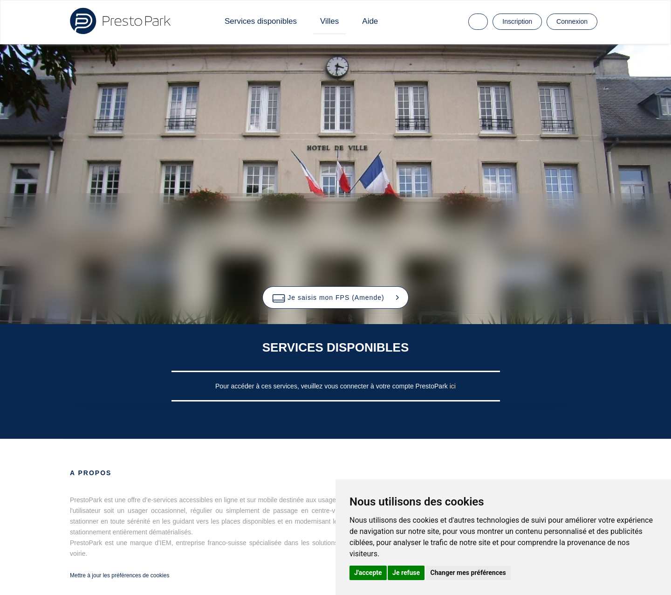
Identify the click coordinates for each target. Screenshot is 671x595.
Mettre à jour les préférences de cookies (119, 575)
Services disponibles (261, 21)
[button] (335, 297)
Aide (370, 21)
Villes (329, 21)
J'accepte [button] (368, 572)
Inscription (517, 21)
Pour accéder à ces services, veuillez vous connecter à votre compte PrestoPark (332, 386)
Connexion (572, 21)
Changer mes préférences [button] (468, 572)
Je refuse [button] (406, 572)
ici (453, 386)
